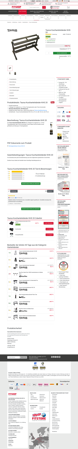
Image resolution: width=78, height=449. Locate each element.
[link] (58, 113)
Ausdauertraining (12, 12)
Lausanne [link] (15, 433)
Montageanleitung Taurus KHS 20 (16, 147)
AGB (31, 395)
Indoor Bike (54, 408)
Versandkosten (34, 398)
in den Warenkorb (62, 54)
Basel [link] (9, 433)
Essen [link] (9, 406)
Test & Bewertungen (14, 91)
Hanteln (19, 23)
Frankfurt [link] (13, 406)
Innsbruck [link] (13, 423)
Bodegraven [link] (16, 428)
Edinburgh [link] (10, 418)
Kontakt (24, 0)
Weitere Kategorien (65, 13)
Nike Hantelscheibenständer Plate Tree (28, 295)
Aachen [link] (9, 402)
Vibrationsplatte (55, 429)
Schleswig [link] (20, 412)
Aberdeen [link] (10, 417)
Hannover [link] (10, 408)
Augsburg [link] (14, 402)
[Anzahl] (49, 54)
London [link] (18, 418)
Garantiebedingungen (15, 88)
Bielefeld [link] (20, 402)
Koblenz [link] (10, 409)
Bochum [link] (24, 402)
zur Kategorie (49, 230)
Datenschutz (42, 395)
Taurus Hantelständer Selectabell (26, 266)
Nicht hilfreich (17, 204)
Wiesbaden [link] (10, 413)
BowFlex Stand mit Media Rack (26, 309)
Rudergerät (54, 400)
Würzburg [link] (15, 413)
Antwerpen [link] (10, 436)
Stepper (53, 418)
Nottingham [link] (10, 419)
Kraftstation (54, 402)
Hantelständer (25, 23)
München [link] (10, 410)
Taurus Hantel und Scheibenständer (27, 316)
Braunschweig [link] (17, 403)
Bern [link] (12, 433)
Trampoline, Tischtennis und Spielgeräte (37, 13)
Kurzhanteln (18, 230)
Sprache (60, 0)
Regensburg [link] (23, 410)
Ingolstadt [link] (15, 408)
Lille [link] (9, 439)
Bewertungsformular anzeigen (31, 184)
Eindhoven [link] (10, 429)
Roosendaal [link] (15, 429)
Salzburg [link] (24, 423)
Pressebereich (42, 408)
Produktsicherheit (14, 99)
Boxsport (54, 411)
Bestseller (12, 96)
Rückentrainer (55, 424)
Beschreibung (13, 83)
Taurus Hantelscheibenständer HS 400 (28, 252)
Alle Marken (54, 432)
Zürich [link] (19, 433)
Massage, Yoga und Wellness (53, 13)
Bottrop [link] (12, 403)
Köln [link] (13, 409)
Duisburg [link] (23, 405)
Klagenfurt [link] (17, 423)
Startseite (9, 23)
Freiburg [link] (17, 406)
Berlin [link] (17, 402)
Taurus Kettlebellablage (24, 302)
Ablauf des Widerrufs (42, 401)
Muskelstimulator (55, 428)
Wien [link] (9, 424)
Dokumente (12, 85)
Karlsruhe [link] (19, 408)
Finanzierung (63, 49)
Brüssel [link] (14, 436)
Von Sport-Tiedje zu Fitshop (14, 373)
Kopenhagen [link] (11, 443)
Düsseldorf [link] (19, 405)
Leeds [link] (14, 417)
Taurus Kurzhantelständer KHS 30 (27, 288)
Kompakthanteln (19, 235)
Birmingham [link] (17, 417)
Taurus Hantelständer (33, 23)
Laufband (54, 398)
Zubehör (11, 94)
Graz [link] (9, 423)
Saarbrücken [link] (14, 412)
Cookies (32, 397)
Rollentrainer (54, 416)
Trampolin (54, 403)
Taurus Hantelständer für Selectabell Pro (28, 281)
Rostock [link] (10, 412)
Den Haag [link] (21, 428)
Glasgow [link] (15, 418)
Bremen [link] (22, 403)
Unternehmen (11, 0)
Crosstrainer (54, 395)
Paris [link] (11, 439)
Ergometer (54, 397)
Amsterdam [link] (10, 428)
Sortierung (13, 192)
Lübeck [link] (19, 409)
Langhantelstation (56, 420)
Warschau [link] (10, 446)
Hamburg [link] (21, 406)
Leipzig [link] (15, 409)
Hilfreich (10, 204)
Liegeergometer (55, 413)
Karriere (21, 0)
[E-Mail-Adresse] (13, 358)
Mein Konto (66, 0)
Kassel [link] (23, 408)
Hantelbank (54, 407)
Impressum (16, 0)
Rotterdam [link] (20, 429)
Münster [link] (14, 410)
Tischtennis (54, 405)
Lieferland (55, 0)
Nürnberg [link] (18, 410)
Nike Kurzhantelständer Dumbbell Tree (28, 259)
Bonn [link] (9, 403)
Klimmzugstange (55, 426)
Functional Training (56, 421)
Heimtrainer (54, 415)
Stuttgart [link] (24, 412)
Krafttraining (22, 12)
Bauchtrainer (55, 423)
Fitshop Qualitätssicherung (40, 111)
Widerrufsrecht (43, 398)
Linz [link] (21, 423)
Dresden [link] (14, 405)
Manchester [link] (22, 418)
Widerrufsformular (34, 400)
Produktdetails (13, 80)
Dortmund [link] (10, 405)
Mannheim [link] (23, 409)
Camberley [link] (23, 417)
